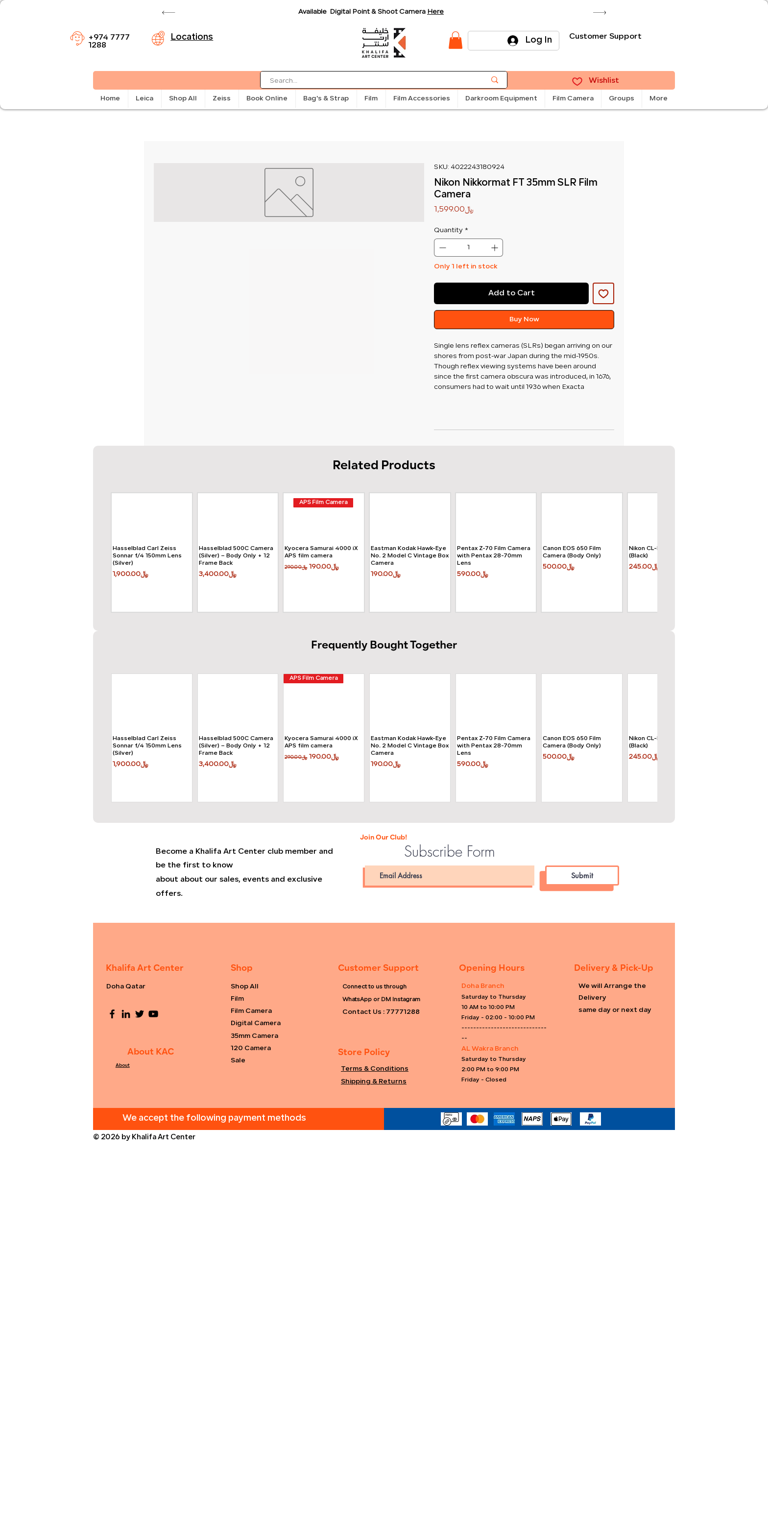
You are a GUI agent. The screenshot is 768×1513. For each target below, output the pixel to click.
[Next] (599, 12)
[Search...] (370, 82)
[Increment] (495, 247)
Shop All (245, 986)
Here (435, 12)
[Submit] (582, 875)
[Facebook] (112, 1014)
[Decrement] (441, 247)
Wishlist (604, 81)
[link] (455, 40)
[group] (384, 552)
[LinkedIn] (126, 1014)
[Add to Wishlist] (603, 293)
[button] (144, 99)
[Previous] (168, 12)
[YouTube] (153, 1014)
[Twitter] (139, 1014)
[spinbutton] (468, 247)
